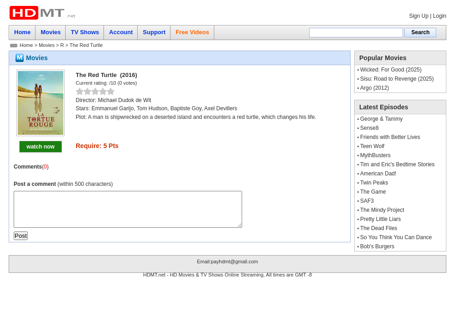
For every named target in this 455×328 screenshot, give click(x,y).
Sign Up (419, 16)
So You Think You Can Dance (396, 237)
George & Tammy (381, 119)
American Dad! (378, 173)
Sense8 (369, 128)
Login (439, 16)
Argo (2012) (374, 88)
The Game (373, 192)
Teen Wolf (372, 146)
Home (26, 45)
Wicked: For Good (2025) (391, 70)
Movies (47, 45)
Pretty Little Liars (380, 219)
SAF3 (367, 201)
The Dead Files (378, 228)
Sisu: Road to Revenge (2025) (397, 79)
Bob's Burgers (377, 246)
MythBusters (375, 155)
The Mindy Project (382, 210)
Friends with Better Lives (390, 137)
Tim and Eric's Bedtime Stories (397, 164)
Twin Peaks (374, 182)
